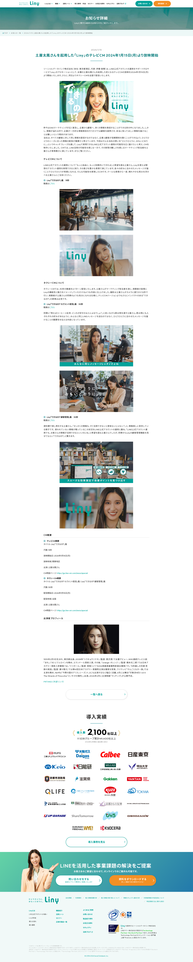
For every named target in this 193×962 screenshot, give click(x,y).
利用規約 (78, 898)
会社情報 (69, 898)
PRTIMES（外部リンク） (54, 681)
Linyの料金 (32, 918)
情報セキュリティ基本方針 (131, 898)
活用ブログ (120, 4)
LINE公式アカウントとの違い (38, 914)
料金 (84, 3)
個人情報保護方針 (91, 898)
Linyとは (32, 911)
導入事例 (78, 3)
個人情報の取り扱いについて (110, 898)
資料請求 (161, 4)
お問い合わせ (142, 4)
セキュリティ (110, 3)
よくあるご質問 (88, 910)
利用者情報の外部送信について (154, 898)
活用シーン (60, 914)
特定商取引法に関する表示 (155, 901)
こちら (52, 183)
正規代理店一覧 (61, 922)
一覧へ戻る (96, 694)
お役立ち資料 (100, 3)
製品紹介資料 (88, 919)
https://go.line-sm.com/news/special (72, 573)
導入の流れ (32, 921)
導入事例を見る (96, 841)
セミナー (91, 3)
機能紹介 (59, 911)
